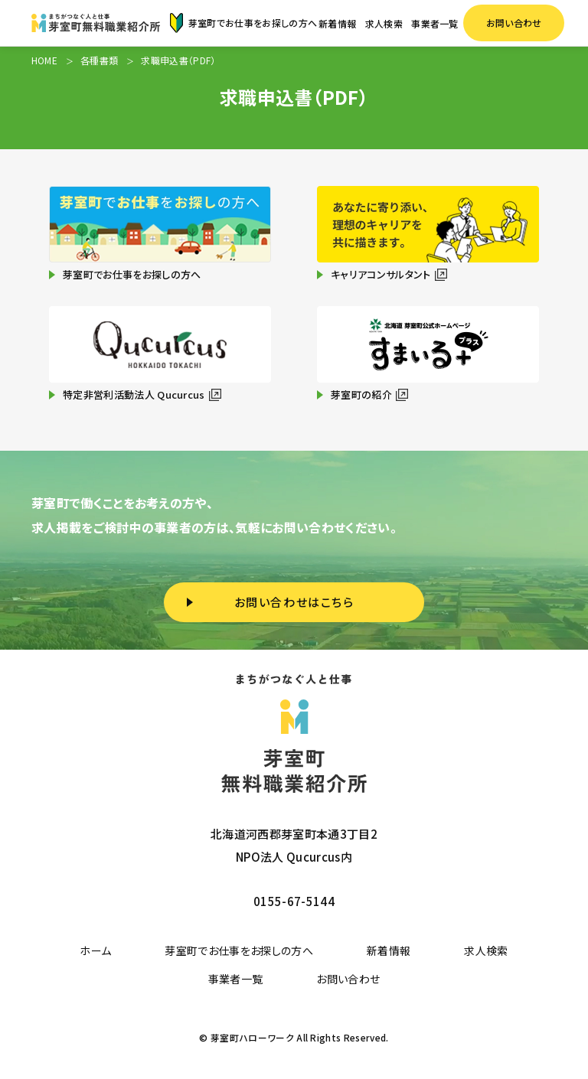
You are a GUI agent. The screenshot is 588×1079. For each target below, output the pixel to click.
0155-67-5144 (294, 901)
